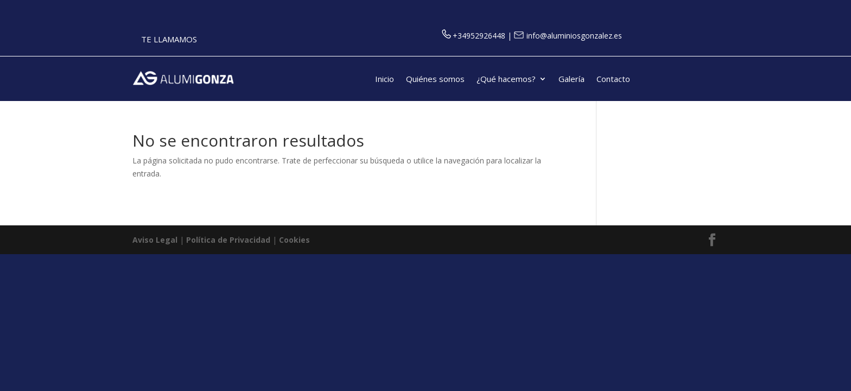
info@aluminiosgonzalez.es (568, 35)
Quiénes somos (435, 79)
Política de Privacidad (228, 240)
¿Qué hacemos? (506, 79)
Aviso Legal (154, 240)
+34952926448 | (478, 35)
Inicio (384, 79)
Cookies (294, 240)
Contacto (613, 79)
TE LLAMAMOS (169, 39)
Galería (571, 79)
